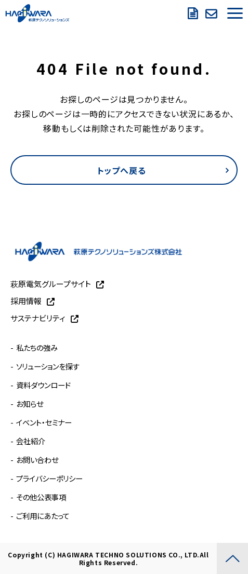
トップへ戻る (121, 170)
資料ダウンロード (194, 13)
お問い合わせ (212, 13)
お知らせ (29, 403)
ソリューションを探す (48, 366)
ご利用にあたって (43, 515)
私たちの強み (37, 347)
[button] (235, 13)
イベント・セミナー (44, 422)
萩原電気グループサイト (50, 283)
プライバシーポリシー (49, 478)
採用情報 (26, 300)
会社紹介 (30, 440)
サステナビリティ (38, 317)
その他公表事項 (41, 496)
